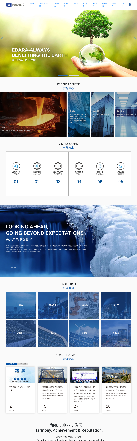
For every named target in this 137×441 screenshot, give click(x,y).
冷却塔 (96, 111)
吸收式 (5, 127)
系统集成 (121, 111)
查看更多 (13, 268)
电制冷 (73, 111)
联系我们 (104, 5)
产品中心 (66, 5)
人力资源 (95, 5)
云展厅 (123, 5)
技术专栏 (114, 5)
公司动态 (56, 5)
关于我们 (32, 5)
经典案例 (76, 5)
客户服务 (85, 5)
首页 (23, 4)
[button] (2, 39)
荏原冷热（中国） (43, 5)
